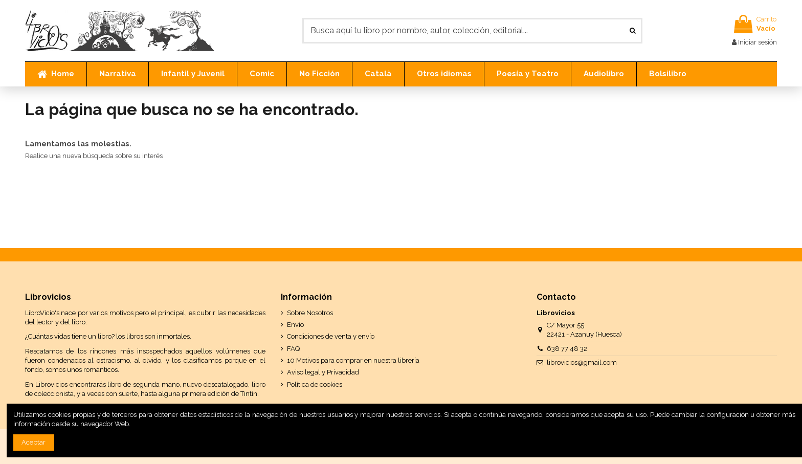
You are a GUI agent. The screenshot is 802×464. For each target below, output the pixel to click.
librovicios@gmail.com (582, 362)
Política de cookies (314, 384)
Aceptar (33, 442)
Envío (295, 324)
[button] (117, 74)
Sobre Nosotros (310, 313)
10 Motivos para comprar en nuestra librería (353, 360)
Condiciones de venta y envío (330, 336)
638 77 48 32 (567, 348)
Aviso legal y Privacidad (323, 372)
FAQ (293, 348)
